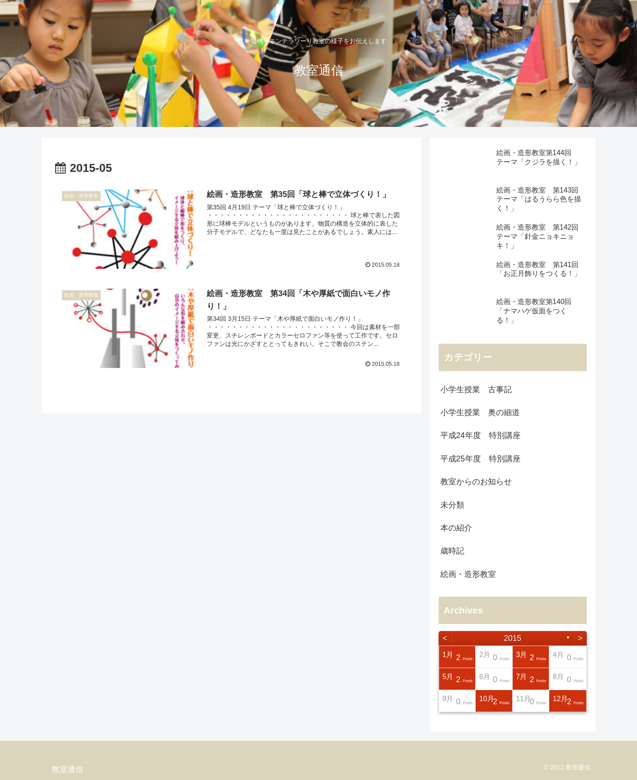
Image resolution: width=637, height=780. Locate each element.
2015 (512, 638)
